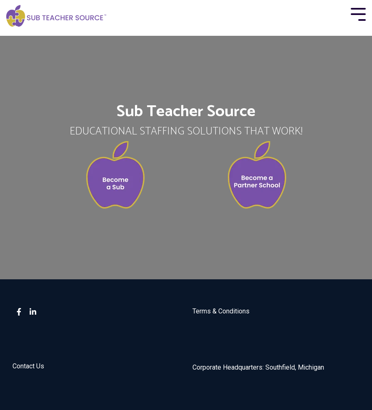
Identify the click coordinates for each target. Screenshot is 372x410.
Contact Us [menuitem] (28, 366)
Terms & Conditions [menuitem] (221, 311)
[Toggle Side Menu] (358, 13)
